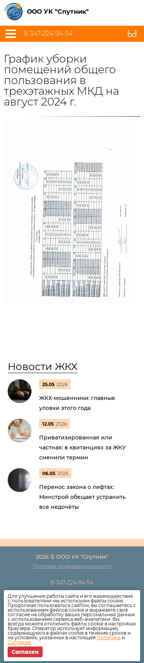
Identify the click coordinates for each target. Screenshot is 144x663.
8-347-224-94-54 (48, 34)
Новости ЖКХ (43, 366)
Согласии (19, 642)
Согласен (25, 651)
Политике (109, 637)
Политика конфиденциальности (72, 566)
